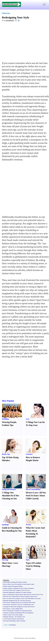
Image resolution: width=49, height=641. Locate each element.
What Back (15, 596)
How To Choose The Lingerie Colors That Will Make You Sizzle (22, 598)
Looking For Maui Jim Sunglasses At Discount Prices (18, 606)
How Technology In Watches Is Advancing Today (17, 610)
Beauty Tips (6, 454)
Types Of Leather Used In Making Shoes (33, 566)
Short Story (7, 563)
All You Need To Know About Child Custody (36, 495)
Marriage (5, 560)
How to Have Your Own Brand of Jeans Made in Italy (18, 584)
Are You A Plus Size (9, 590)
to (19, 596)
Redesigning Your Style (15, 17)
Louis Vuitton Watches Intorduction (13, 619)
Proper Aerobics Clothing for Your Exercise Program (18, 588)
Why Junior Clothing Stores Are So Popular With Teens (19, 602)
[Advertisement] (23, 42)
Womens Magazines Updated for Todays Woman (17, 592)
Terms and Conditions (30, 638)
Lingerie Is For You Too (23, 590)
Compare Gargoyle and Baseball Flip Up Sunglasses (18, 612)
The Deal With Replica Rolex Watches (14, 621)
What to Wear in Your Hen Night (12, 614)
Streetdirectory (20, 638)
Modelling (5, 419)
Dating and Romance (9, 489)
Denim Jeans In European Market (13, 586)
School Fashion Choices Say (29, 596)
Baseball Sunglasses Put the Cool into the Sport (17, 600)
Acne (27, 419)
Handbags (5, 525)
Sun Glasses (6, 604)
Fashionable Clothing (9, 582)
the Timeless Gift (20, 616)
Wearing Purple (9, 422)
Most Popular (8, 401)
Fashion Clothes (22, 582)
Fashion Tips (7, 425)
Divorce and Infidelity (33, 489)
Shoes (28, 560)
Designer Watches (8, 616)
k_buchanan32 (9, 20)
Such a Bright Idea (16, 608)
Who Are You (7, 596)
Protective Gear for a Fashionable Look (22, 604)
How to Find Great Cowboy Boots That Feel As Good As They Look (23, 594)
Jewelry (28, 525)
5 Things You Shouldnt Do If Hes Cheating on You (10, 495)
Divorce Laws (32, 492)
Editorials (6, 13)
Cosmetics (29, 454)
